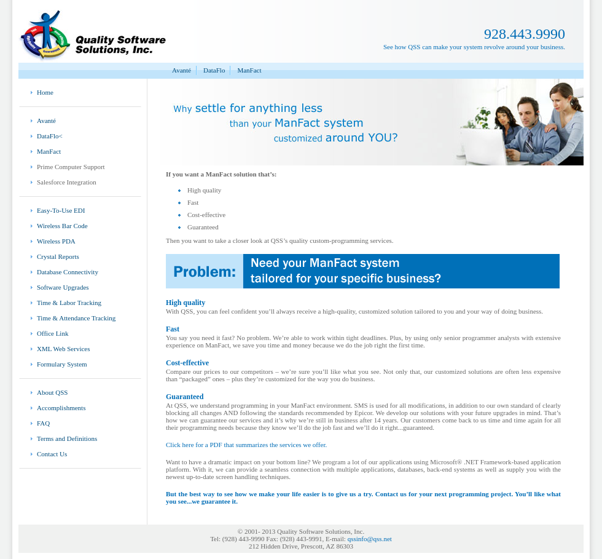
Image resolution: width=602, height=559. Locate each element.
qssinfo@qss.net (370, 538)
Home (45, 92)
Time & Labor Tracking (69, 302)
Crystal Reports (58, 256)
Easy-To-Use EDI (61, 210)
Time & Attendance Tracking (76, 318)
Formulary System (62, 364)
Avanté (181, 70)
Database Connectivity (67, 272)
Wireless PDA (56, 241)
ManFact (249, 70)
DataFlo (214, 70)
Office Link (52, 333)
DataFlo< (50, 136)
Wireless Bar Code (62, 225)
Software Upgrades (63, 287)
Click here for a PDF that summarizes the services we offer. (246, 444)
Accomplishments (61, 407)
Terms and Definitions (67, 438)
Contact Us (52, 454)
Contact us (391, 494)
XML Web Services (63, 348)
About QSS (52, 392)
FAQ (43, 423)
